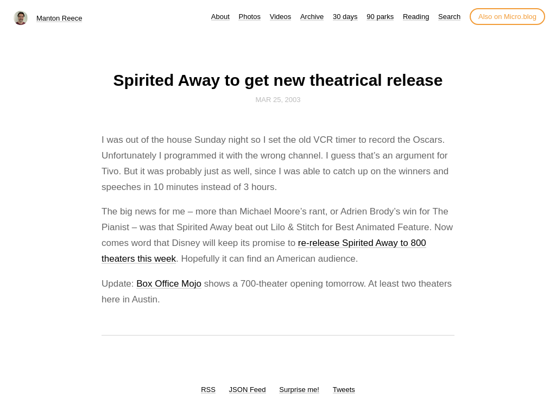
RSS (208, 389)
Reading (416, 16)
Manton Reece (59, 18)
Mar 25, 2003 (277, 100)
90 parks (380, 16)
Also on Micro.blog (507, 16)
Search (449, 16)
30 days (345, 16)
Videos (281, 16)
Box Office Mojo (168, 284)
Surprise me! (299, 389)
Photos (249, 16)
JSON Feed (247, 389)
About (220, 16)
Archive (312, 16)
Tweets (344, 389)
